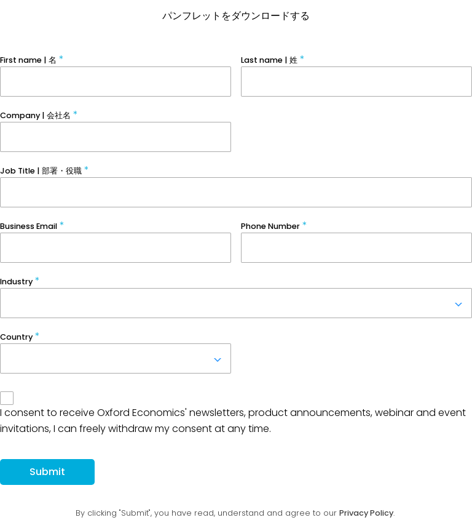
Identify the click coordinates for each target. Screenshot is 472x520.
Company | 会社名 (35, 115)
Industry (16, 281)
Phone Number (270, 226)
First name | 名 (28, 60)
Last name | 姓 (269, 60)
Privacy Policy (366, 513)
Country (16, 337)
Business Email (28, 226)
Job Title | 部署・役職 (41, 171)
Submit (47, 472)
